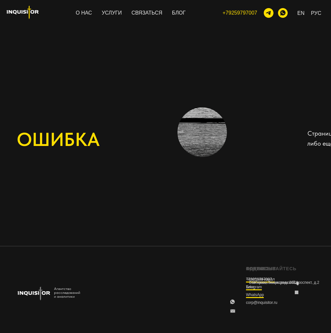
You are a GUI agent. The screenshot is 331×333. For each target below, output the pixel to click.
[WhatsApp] (283, 13)
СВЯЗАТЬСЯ (147, 13)
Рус (316, 13)
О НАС (84, 13)
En (300, 13)
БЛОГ (179, 13)
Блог (250, 287)
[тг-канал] (268, 13)
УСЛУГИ (112, 13)
